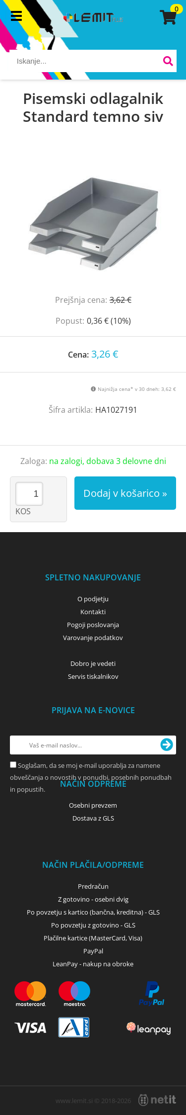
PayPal (93, 950)
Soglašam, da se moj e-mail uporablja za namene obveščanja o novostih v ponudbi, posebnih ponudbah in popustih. (91, 777)
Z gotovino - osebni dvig (93, 899)
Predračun (93, 886)
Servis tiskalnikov (93, 676)
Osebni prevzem (93, 805)
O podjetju (93, 598)
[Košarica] (167, 17)
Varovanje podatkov (93, 637)
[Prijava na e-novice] (166, 745)
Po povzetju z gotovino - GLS (93, 925)
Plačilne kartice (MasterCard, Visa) (93, 937)
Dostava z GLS (93, 818)
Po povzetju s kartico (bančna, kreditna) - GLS (93, 912)
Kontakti (93, 611)
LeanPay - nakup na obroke (93, 963)
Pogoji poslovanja (93, 624)
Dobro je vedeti (93, 663)
